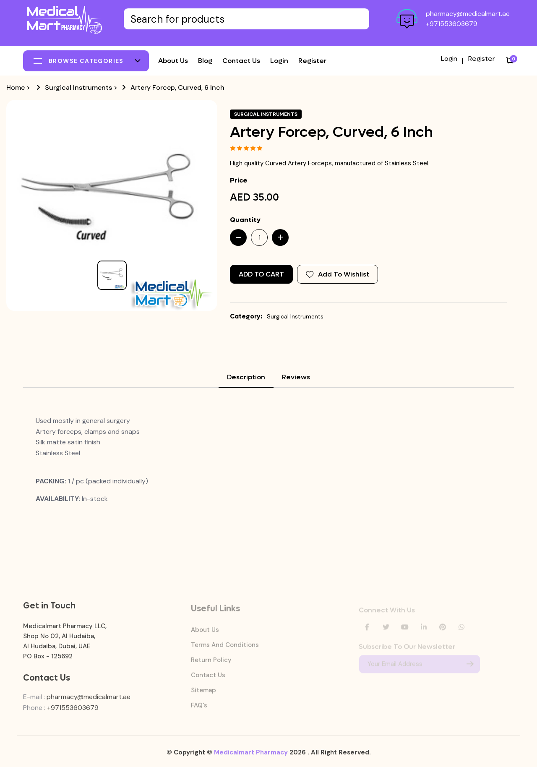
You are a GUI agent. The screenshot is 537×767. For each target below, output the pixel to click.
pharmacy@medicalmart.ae (468, 13)
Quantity (245, 219)
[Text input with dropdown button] (246, 18)
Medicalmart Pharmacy (251, 756)
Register (312, 60)
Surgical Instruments (78, 87)
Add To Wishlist (337, 274)
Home (15, 87)
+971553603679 (451, 23)
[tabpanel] (268, 459)
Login (279, 60)
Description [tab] (246, 377)
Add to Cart (261, 274)
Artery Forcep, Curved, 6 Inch (177, 87)
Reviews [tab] (296, 377)
